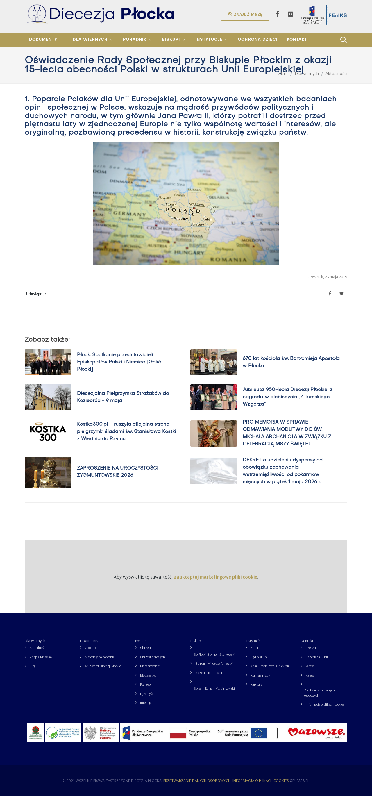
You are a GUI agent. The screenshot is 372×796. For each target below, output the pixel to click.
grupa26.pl (299, 780)
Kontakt (307, 640)
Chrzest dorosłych (152, 657)
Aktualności (38, 647)
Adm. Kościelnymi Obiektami (271, 666)
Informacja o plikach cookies (325, 704)
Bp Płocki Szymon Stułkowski (214, 654)
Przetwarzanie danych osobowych (319, 692)
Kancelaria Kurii (317, 657)
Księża (310, 675)
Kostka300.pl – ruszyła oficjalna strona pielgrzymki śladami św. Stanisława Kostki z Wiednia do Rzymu (126, 431)
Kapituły (256, 684)
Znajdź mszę (245, 13)
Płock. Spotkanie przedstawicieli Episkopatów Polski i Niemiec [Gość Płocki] (119, 362)
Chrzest (145, 647)
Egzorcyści (147, 693)
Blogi (33, 666)
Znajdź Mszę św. (41, 657)
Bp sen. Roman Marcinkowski (214, 688)
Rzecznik (312, 647)
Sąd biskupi (259, 657)
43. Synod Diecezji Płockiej (103, 666)
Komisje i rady (260, 675)
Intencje (145, 702)
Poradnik (142, 640)
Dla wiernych (35, 640)
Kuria (254, 647)
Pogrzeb (145, 684)
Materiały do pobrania (100, 657)
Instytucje (253, 640)
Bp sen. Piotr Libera (208, 672)
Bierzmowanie (150, 666)
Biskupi (196, 640)
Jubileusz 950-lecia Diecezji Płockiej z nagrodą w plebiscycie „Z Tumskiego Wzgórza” (287, 397)
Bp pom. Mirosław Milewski (214, 663)
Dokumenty (89, 640)
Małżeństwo (148, 675)
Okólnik (90, 647)
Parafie (310, 666)
